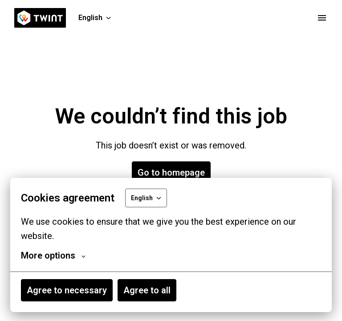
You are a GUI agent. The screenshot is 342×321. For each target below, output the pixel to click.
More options (53, 255)
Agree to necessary (67, 290)
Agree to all (147, 290)
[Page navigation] (322, 18)
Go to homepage (171, 172)
